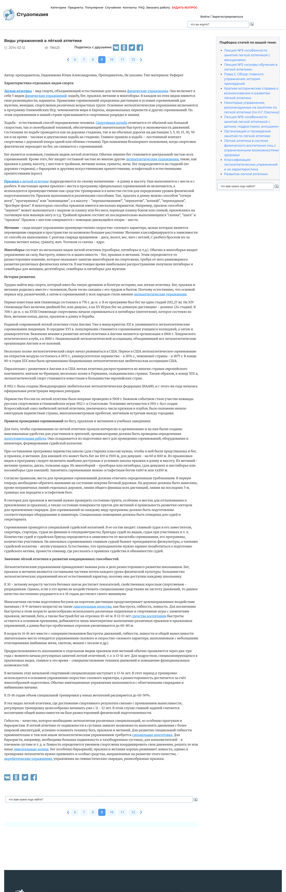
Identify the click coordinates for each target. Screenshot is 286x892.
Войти (230, 2)
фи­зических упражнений (46, 81)
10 (111, 45)
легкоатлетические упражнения (152, 145)
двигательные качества (92, 592)
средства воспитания (148, 602)
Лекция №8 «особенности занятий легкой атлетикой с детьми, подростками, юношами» (251, 107)
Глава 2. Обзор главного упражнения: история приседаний (244, 64)
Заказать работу (158, 7)
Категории (58, 7)
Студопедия (25, 7)
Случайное (112, 7)
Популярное (93, 7)
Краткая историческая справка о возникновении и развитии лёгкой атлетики (251, 79)
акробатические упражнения (28, 744)
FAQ (141, 7)
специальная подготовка (152, 721)
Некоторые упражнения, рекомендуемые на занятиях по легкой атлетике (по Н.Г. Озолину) (251, 93)
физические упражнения (147, 77)
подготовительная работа (25, 424)
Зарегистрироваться (253, 2)
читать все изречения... (159, 882)
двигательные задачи (31, 735)
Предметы (75, 7)
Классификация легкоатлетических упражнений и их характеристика (250, 150)
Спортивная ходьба (111, 108)
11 (122, 45)
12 (133, 45)
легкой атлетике (26, 167)
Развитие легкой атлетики (246, 160)
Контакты (129, 7)
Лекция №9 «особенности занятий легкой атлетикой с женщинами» (247, 41)
